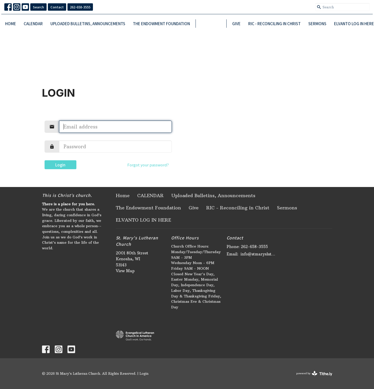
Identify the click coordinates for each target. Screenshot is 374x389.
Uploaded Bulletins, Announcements (87, 23)
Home (10, 23)
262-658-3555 (80, 7)
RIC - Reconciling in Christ (274, 23)
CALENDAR (33, 23)
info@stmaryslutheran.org (259, 254)
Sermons (317, 23)
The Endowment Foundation (161, 23)
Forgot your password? (148, 164)
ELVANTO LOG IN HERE (354, 23)
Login (60, 164)
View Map (125, 270)
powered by (314, 373)
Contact (57, 7)
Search (38, 7)
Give (236, 23)
